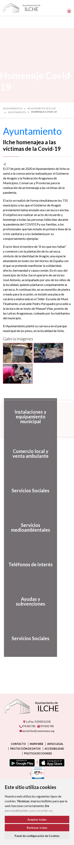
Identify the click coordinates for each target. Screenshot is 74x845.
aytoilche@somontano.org (37, 731)
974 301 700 (27, 726)
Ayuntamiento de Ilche (41, 108)
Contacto (18, 743)
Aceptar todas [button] (37, 819)
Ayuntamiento (17, 112)
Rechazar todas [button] (37, 827)
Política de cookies (38, 753)
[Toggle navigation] (69, 11)
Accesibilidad (54, 748)
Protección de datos (25, 748)
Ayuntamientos (12, 108)
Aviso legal (55, 743)
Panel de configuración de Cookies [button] (37, 835)
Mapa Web (36, 743)
